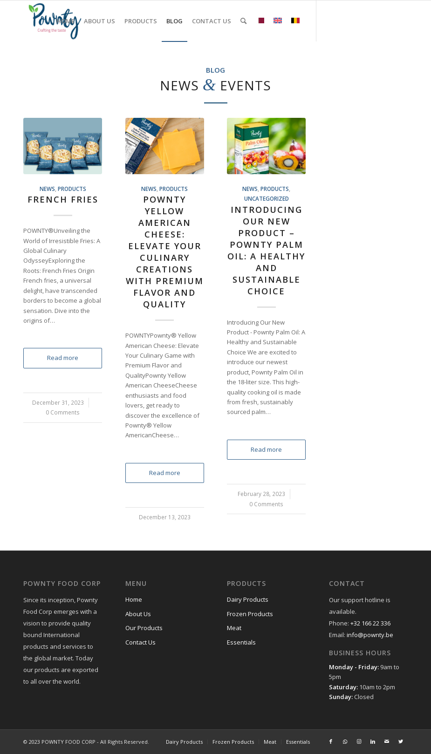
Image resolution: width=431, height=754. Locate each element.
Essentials (241, 642)
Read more (62, 357)
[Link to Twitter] (401, 20)
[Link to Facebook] (331, 20)
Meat (234, 628)
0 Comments (63, 412)
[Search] (243, 20)
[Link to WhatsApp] (345, 20)
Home (133, 599)
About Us (138, 614)
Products (72, 188)
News (47, 188)
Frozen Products (250, 614)
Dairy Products (247, 599)
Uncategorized (266, 198)
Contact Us (140, 642)
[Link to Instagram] (359, 20)
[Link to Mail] (387, 20)
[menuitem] (65, 20)
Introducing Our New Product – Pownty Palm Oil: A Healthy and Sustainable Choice (266, 250)
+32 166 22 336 (370, 623)
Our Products (144, 628)
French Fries (62, 199)
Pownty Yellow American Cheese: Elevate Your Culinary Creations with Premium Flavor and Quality (165, 252)
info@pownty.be (370, 635)
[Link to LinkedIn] (373, 20)
